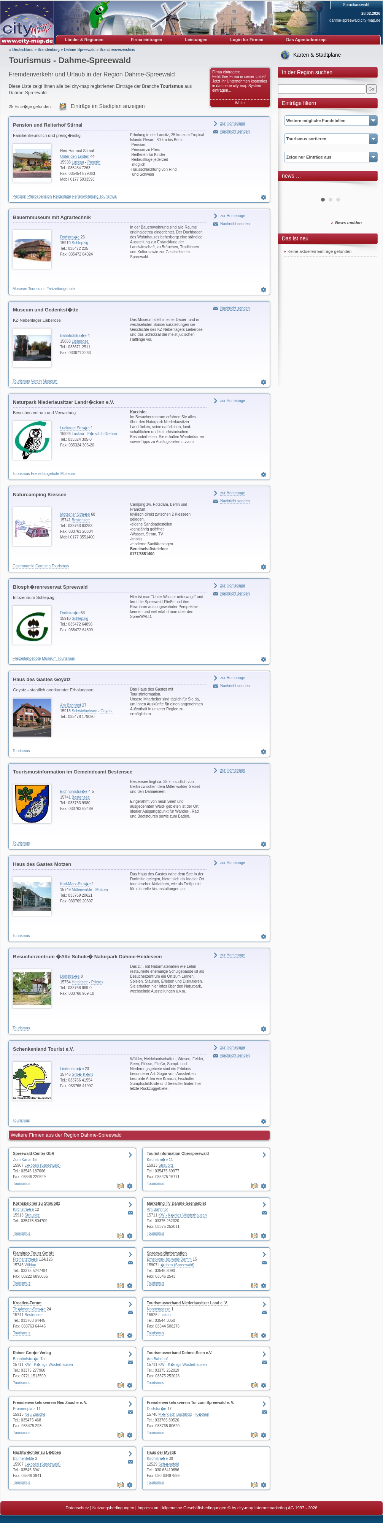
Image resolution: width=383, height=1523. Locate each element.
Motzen (101, 890)
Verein (36, 381)
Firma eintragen (146, 39)
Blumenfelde (23, 1458)
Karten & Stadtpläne (317, 55)
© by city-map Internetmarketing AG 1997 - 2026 (272, 1508)
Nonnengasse (158, 1309)
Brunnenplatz (24, 1409)
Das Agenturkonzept (306, 39)
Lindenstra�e (72, 1069)
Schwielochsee (84, 711)
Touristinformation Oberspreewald (178, 1153)
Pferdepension (39, 196)
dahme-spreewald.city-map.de (354, 20)
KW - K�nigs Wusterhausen (183, 1215)
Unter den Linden (74, 156)
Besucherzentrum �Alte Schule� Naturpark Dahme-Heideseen (87, 956)
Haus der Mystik (161, 1452)
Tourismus (108, 196)
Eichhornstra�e (73, 791)
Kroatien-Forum (27, 1303)
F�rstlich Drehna (102, 434)
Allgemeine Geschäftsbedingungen (194, 1508)
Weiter (240, 103)
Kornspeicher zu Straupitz (36, 1203)
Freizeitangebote (60, 289)
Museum (20, 289)
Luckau (78, 162)
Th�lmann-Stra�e (29, 1309)
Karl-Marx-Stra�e (75, 884)
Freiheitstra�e (25, 1259)
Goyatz (106, 711)
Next (367, 187)
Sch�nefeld (169, 1464)
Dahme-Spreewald (79, 50)
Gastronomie (23, 566)
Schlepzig (80, 243)
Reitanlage (62, 196)
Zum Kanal (22, 1160)
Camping (43, 566)
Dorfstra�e (69, 237)
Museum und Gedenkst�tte (45, 310)
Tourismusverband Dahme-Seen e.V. (179, 1353)
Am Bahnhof (70, 705)
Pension (19, 196)
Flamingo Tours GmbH (33, 1253)
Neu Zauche (35, 1414)
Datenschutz (77, 1508)
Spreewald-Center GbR (33, 1153)
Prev (294, 187)
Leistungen (196, 39)
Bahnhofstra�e (73, 336)
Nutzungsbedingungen (113, 1508)
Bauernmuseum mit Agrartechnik (52, 217)
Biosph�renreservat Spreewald (50, 587)
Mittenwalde (82, 890)
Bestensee (81, 520)
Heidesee (80, 982)
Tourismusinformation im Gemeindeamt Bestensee (72, 772)
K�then (202, 1414)
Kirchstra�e (157, 1160)
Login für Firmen (246, 39)
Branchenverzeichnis (117, 50)
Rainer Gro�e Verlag (32, 1353)
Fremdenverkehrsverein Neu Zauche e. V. (50, 1403)
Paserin (93, 162)
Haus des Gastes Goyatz (42, 679)
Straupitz (166, 1165)
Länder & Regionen (84, 39)
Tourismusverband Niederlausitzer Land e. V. (187, 1303)
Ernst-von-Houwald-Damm (169, 1259)
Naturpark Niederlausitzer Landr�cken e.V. (63, 402)
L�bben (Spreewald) (43, 1165)
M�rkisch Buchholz (175, 1414)
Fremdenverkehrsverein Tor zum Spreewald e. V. (190, 1403)
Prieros (97, 982)
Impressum (148, 1508)
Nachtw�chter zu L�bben (37, 1452)
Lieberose (80, 341)
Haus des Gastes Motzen (42, 864)
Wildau (31, 1265)
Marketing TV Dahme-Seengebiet (176, 1203)
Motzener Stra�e (75, 514)
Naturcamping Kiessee (39, 494)
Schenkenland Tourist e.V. (43, 1049)
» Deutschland (21, 50)
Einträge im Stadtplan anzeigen (108, 106)
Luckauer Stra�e (75, 428)
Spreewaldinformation (167, 1253)
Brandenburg (49, 50)
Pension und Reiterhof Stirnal (48, 125)
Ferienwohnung (85, 196)
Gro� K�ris (83, 1074)
